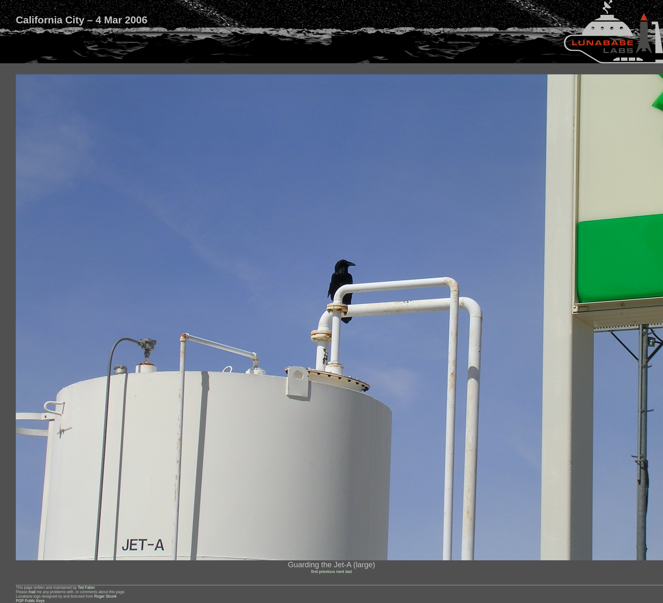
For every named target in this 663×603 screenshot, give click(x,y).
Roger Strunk (105, 596)
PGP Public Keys (30, 601)
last (348, 571)
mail (31, 592)
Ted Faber (86, 587)
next (340, 571)
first (314, 571)
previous (327, 571)
